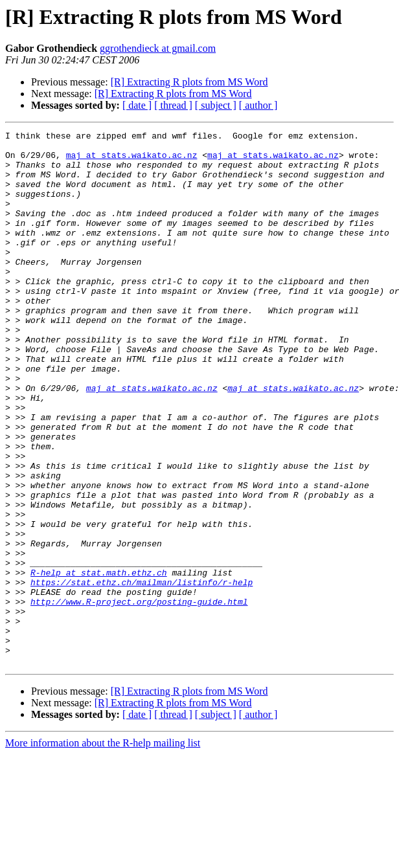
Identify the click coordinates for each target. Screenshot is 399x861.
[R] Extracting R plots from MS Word (189, 81)
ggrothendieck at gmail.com (158, 48)
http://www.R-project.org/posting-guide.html (138, 696)
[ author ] (258, 105)
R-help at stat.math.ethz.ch (98, 661)
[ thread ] (173, 105)
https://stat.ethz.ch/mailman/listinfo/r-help (141, 673)
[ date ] (137, 105)
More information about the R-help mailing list (102, 849)
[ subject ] (215, 105)
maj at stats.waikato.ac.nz (132, 160)
